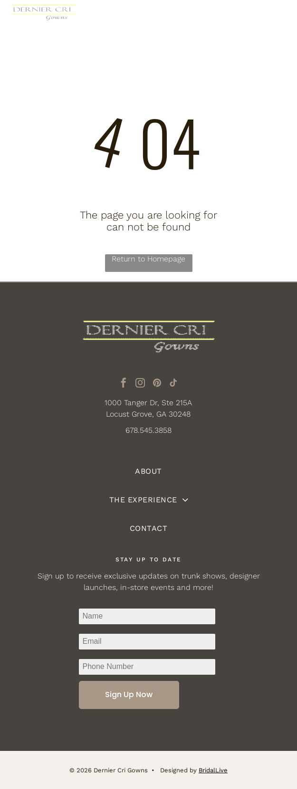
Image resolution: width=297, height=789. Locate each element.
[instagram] (140, 384)
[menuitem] (148, 471)
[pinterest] (157, 384)
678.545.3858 (148, 430)
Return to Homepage (148, 258)
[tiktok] (173, 384)
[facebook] (123, 384)
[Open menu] (275, 19)
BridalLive (213, 770)
